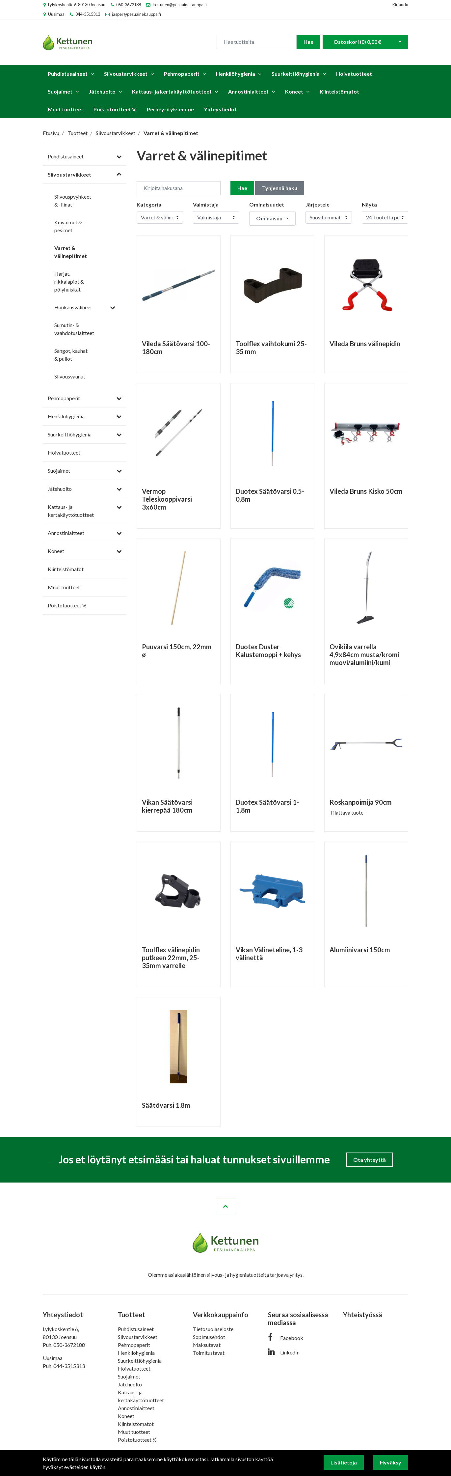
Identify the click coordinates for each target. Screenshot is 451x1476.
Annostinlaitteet (248, 89)
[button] (272, 216)
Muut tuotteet (65, 107)
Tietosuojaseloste (213, 1327)
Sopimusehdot (209, 1335)
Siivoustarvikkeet (125, 72)
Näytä (369, 202)
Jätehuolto (102, 89)
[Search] (257, 41)
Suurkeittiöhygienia (296, 72)
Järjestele (317, 202)
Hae (308, 41)
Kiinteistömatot (339, 89)
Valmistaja (206, 202)
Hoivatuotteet (354, 72)
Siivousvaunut (69, 374)
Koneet (294, 89)
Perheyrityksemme (170, 107)
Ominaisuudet (266, 202)
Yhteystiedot (220, 107)
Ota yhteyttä (369, 1158)
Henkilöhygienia (235, 72)
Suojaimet (60, 89)
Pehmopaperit (181, 72)
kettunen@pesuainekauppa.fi (180, 4)
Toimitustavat (209, 1351)
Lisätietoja (344, 1462)
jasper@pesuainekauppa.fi (136, 14)
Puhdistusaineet (68, 72)
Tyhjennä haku (279, 186)
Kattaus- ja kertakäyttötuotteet (172, 89)
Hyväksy (390, 1462)
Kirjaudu (400, 4)
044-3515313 (87, 14)
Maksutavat (207, 1343)
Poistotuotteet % (115, 107)
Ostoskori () (357, 41)
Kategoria (149, 202)
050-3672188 (128, 4)
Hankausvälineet (73, 305)
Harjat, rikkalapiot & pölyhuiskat (69, 279)
